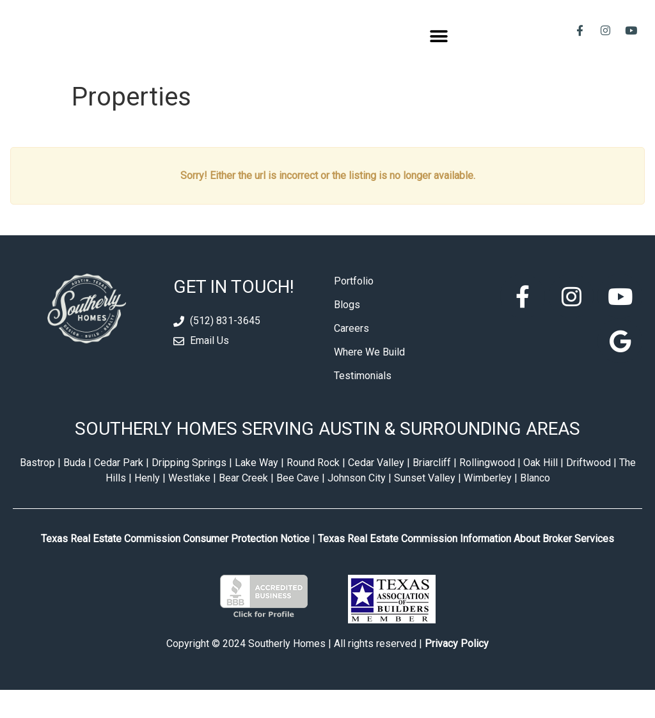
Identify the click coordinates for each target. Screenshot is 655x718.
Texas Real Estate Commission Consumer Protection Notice (175, 566)
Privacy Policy (457, 672)
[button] (439, 50)
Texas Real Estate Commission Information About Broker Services (466, 566)
